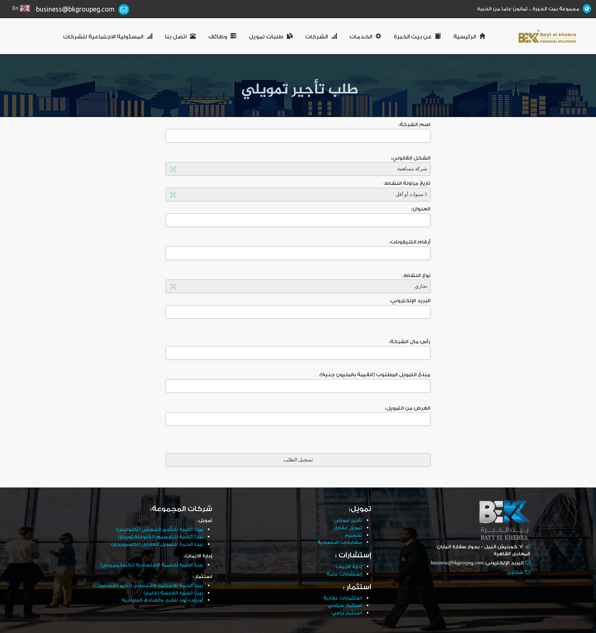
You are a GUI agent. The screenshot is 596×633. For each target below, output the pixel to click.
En (15, 8)
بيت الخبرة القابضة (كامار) (172, 591)
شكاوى (515, 572)
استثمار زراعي (347, 610)
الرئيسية (469, 37)
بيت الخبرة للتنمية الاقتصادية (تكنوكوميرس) (149, 564)
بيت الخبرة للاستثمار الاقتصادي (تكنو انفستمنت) (146, 584)
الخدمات (365, 37)
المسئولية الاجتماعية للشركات (107, 37)
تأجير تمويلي (347, 520)
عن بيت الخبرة (417, 37)
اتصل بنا (180, 37)
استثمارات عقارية (342, 596)
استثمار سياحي (344, 603)
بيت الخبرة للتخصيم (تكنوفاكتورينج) (158, 536)
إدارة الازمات (348, 565)
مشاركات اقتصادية (339, 541)
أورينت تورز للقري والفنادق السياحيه (161, 598)
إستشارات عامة (344, 572)
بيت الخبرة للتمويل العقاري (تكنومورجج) (155, 543)
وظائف (222, 37)
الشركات (321, 37)
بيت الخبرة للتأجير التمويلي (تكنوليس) (158, 529)
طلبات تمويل (271, 37)
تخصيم (353, 534)
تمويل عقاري (347, 527)
